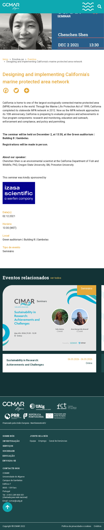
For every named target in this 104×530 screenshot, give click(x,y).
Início (5, 59)
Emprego (42, 441)
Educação (9, 456)
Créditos (97, 526)
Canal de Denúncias (58, 441)
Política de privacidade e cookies (76, 526)
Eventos (32, 59)
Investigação (11, 441)
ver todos (55, 277)
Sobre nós (8, 436)
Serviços (8, 446)
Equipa (33, 441)
